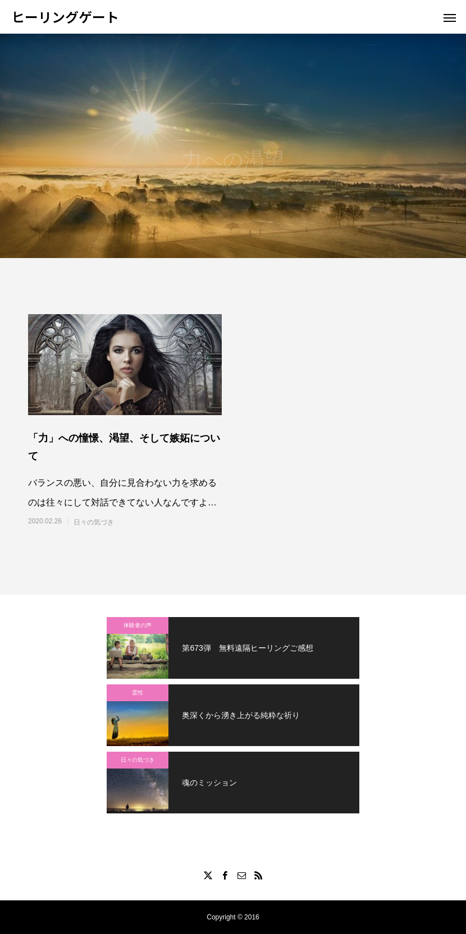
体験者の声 (138, 625)
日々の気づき (94, 522)
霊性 (137, 692)
